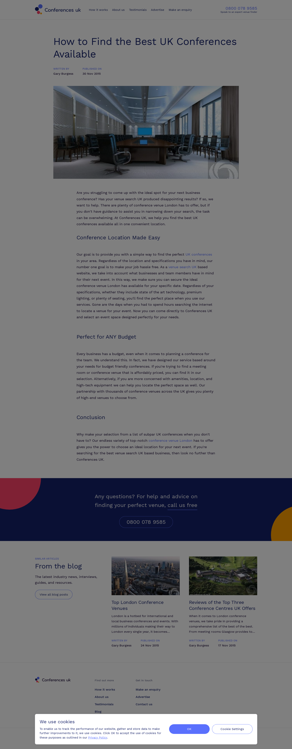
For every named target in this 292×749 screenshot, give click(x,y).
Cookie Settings (232, 729)
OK (189, 729)
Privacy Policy (97, 737)
